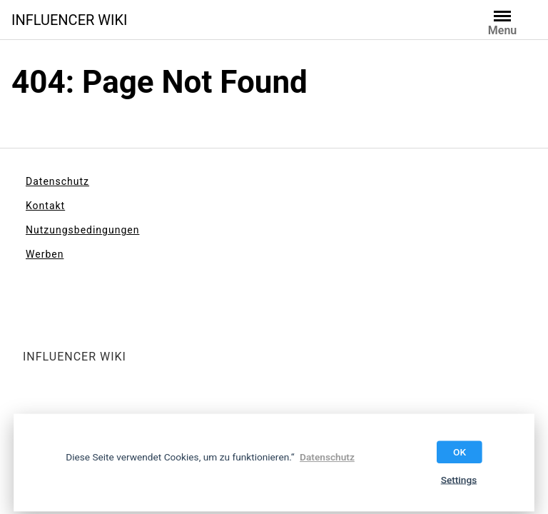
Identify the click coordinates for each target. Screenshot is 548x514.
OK (459, 452)
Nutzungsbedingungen (82, 230)
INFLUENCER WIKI (69, 20)
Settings (459, 479)
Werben (45, 254)
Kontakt (45, 205)
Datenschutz (57, 181)
